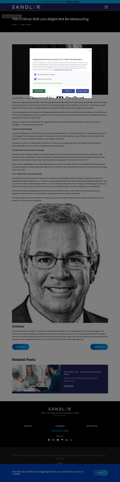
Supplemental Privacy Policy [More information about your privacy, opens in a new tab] (63, 70)
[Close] (89, 50)
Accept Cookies (82, 91)
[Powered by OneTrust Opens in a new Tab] (37, 97)
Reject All (68, 91)
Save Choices (39, 91)
